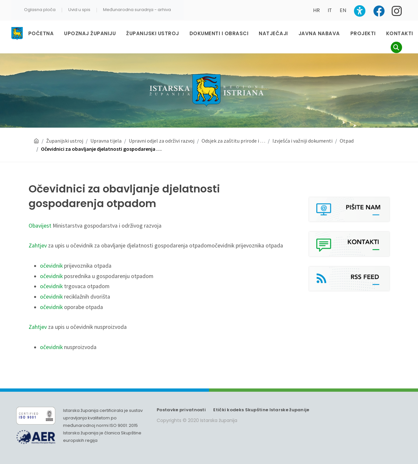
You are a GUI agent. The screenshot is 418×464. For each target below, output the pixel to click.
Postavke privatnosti (181, 397)
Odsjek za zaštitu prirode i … (233, 128)
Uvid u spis (79, 10)
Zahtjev (38, 232)
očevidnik (51, 253)
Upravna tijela (106, 128)
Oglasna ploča (40, 10)
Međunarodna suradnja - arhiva (137, 10)
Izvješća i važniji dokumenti (302, 128)
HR (316, 10)
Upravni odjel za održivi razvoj (161, 128)
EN (343, 10)
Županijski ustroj (64, 128)
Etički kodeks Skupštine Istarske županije (261, 397)
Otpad (347, 128)
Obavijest (40, 213)
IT (330, 10)
